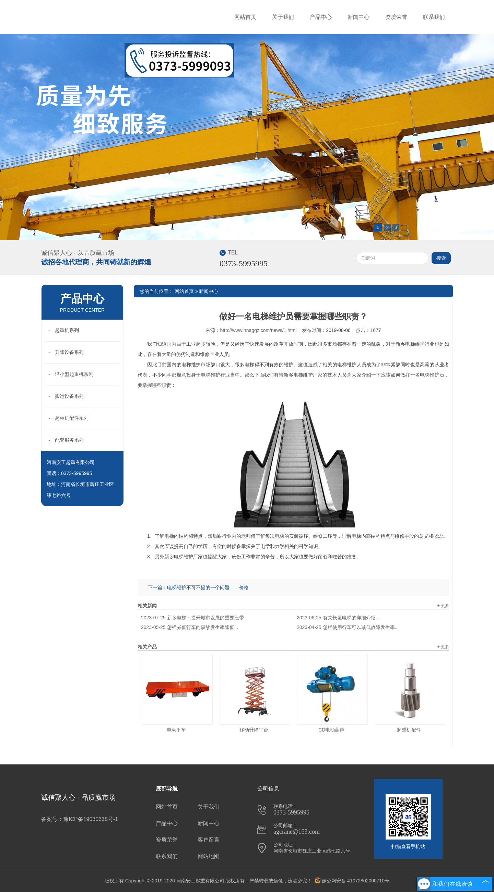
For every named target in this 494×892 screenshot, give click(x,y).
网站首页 (245, 17)
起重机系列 (67, 330)
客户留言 (209, 840)
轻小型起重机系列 (74, 374)
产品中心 (321, 17)
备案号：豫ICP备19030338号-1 (79, 819)
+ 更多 (443, 605)
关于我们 (283, 17)
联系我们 (434, 17)
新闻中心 (358, 17)
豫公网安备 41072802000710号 (352, 880)
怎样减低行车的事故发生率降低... (189, 627)
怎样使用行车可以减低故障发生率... (348, 627)
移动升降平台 (253, 730)
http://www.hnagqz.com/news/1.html (258, 330)
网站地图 (209, 856)
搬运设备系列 (69, 396)
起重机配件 (409, 730)
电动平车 (176, 730)
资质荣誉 (396, 17)
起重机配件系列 (72, 418)
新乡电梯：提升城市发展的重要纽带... (194, 617)
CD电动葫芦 (331, 730)
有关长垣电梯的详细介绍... (338, 617)
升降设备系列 (69, 352)
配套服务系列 (69, 440)
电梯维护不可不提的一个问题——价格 (208, 587)
